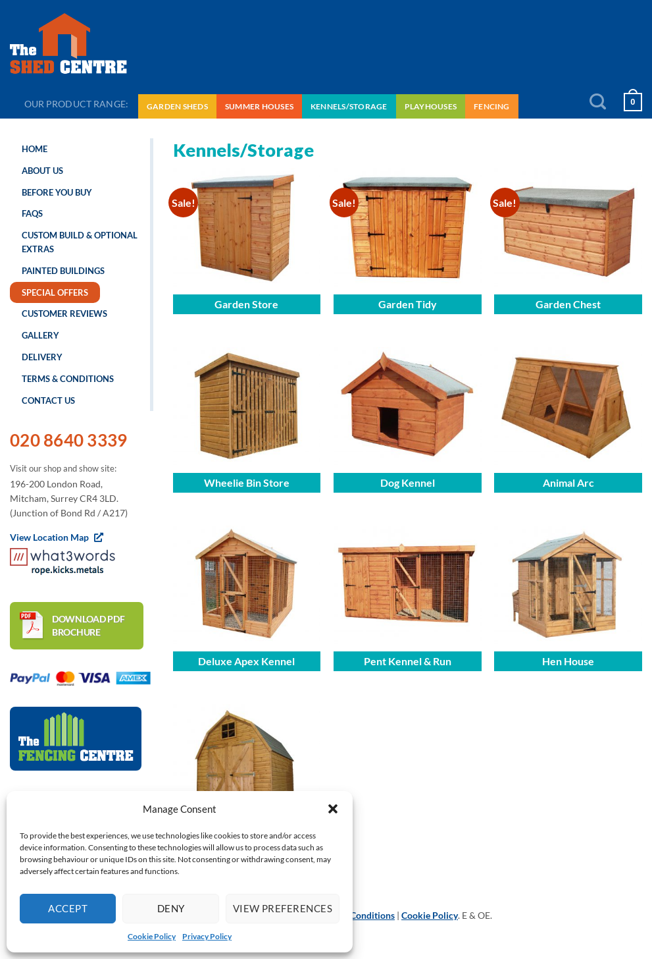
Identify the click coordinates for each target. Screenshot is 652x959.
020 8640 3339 (68, 440)
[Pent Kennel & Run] (408, 585)
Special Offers (55, 292)
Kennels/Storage (349, 106)
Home (34, 149)
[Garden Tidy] (408, 227)
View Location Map (56, 537)
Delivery (42, 357)
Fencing (492, 106)
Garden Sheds (177, 106)
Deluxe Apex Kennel (246, 661)
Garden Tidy (407, 304)
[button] (332, 808)
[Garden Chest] (568, 227)
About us (42, 170)
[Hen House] (568, 585)
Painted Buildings (63, 270)
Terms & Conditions (68, 378)
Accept (68, 908)
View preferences (282, 908)
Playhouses (431, 106)
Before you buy (57, 192)
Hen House (568, 661)
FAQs (32, 213)
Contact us (48, 400)
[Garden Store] (247, 227)
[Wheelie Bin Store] (247, 406)
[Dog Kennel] (408, 406)
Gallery (40, 335)
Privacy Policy (207, 936)
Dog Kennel (407, 482)
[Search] (597, 102)
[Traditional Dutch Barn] (247, 763)
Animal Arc (568, 482)
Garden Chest (568, 304)
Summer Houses (259, 106)
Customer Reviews (64, 313)
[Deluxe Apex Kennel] (247, 585)
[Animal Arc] (568, 406)
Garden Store (246, 304)
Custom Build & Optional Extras (80, 242)
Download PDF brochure (88, 625)
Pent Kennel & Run (407, 661)
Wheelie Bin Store (246, 482)
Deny (171, 908)
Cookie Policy (152, 936)
